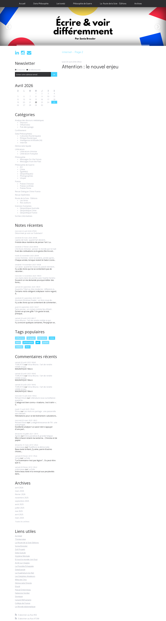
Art (21, 167)
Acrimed (18, 536)
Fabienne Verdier (22, 593)
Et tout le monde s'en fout (26, 559)
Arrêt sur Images (22, 563)
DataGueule (20, 569)
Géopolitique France (28, 213)
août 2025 (19, 504)
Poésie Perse (25, 188)
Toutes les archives (22, 522)
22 (36, 102)
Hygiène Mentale (22, 556)
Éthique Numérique (28, 138)
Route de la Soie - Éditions (26, 198)
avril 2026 (19, 488)
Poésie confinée (27, 186)
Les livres (24, 200)
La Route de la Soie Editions (27, 542)
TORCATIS (19, 364)
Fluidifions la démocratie (38, 447)
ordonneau (20, 447)
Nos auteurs (25, 203)
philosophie (28, 342)
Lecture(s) (60, 3)
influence (20, 338)
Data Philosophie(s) (23, 134)
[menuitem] (22, 3)
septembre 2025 (22, 501)
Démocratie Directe (23, 583)
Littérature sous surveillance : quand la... (35, 399)
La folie (27, 458)
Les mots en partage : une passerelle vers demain (35, 412)
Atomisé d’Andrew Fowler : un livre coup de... (34, 300)
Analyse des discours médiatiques (29, 120)
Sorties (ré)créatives (23, 216)
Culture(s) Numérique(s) (30, 136)
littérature (42, 338)
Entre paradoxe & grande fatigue (38, 436)
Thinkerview (20, 539)
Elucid (17, 586)
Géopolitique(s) (26, 174)
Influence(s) (25, 125)
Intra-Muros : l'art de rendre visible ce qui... (33, 320)
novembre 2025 (21, 498)
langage (31, 338)
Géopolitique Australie (29, 208)
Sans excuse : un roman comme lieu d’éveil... (33, 309)
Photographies (26, 176)
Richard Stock (21, 398)
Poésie (18, 181)
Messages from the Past (30, 161)
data (18, 342)
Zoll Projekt (20, 549)
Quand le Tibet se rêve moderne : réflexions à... (35, 289)
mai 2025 (19, 511)
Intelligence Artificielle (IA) (31, 140)
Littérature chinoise (28, 151)
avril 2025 (19, 514)
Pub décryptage (27, 127)
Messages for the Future (30, 159)
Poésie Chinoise (27, 184)
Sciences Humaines (23, 206)
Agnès (17, 436)
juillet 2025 (19, 508)
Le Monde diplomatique (25, 606)
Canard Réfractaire (23, 600)
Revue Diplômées (22, 195)
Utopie (23, 178)
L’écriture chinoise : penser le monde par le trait (35, 249)
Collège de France (22, 603)
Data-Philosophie (40, 3)
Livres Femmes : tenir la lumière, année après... (35, 258)
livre (28, 346)
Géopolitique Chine (28, 210)
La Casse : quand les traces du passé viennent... (35, 266)
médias (19, 346)
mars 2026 (19, 491)
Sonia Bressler (21, 546)
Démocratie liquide (23, 146)
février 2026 (20, 494)
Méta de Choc (21, 579)
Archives (138, 3)
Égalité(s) (24, 171)
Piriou (17, 411)
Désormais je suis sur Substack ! (29, 233)
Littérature (19, 149)
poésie (45, 342)
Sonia (17, 458)
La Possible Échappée (24, 566)
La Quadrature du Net (24, 573)
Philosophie (20, 157)
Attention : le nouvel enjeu (90, 66)
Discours (24, 123)
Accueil (22, 3)
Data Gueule (20, 552)
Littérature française (29, 154)
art (37, 342)
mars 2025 (19, 518)
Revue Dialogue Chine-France (27, 191)
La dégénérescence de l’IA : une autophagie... (36, 423)
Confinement (20, 130)
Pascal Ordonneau (23, 589)
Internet (23, 143)
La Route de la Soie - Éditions (113, 3)
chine (52, 338)
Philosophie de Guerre (82, 3)
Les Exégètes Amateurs (25, 576)
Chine (22, 169)
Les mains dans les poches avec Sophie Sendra (35, 278)
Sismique (19, 596)
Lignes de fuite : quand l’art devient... (30, 240)
